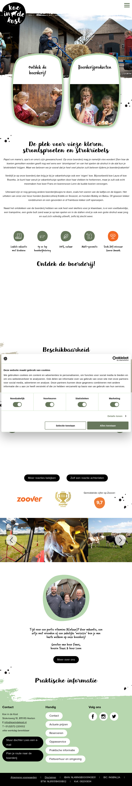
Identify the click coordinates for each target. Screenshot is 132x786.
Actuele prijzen (58, 724)
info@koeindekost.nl (15, 722)
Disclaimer (50, 777)
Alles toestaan (108, 425)
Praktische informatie (62, 750)
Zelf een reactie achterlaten (87, 478)
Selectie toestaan (65, 425)
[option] (22, 540)
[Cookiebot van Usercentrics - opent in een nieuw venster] (114, 358)
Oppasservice (57, 741)
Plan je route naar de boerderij (19, 756)
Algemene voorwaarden (24, 777)
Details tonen (115, 416)
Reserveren (56, 733)
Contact (54, 715)
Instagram (103, 716)
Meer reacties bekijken (42, 478)
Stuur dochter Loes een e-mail (22, 742)
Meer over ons (66, 659)
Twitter (114, 716)
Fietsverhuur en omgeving (65, 759)
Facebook (93, 716)
